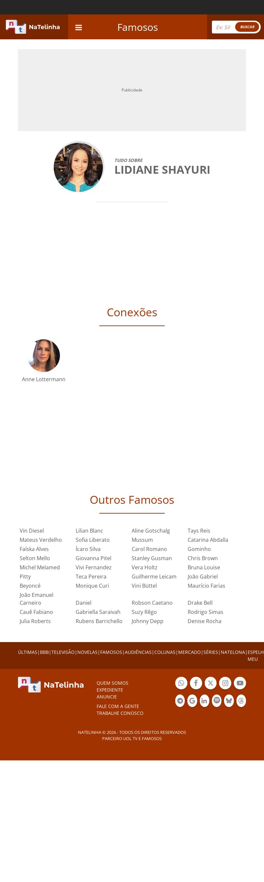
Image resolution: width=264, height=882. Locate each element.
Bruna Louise (204, 567)
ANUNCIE (107, 697)
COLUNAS (165, 652)
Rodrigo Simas (205, 612)
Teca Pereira (91, 576)
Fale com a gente (118, 706)
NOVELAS (87, 652)
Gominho (199, 549)
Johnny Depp (147, 621)
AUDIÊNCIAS (138, 652)
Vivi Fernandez (94, 567)
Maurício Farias (206, 585)
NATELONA (233, 652)
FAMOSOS (111, 652)
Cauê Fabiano (36, 612)
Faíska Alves (34, 549)
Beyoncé (30, 585)
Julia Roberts (35, 621)
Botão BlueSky (229, 701)
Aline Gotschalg (151, 530)
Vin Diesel (32, 530)
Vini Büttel (144, 585)
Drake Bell (200, 602)
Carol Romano (149, 549)
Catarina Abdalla (208, 539)
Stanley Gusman (152, 558)
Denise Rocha (204, 621)
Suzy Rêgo (144, 612)
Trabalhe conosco (120, 713)
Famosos (137, 27)
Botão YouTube (240, 683)
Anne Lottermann (44, 379)
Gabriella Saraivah (98, 612)
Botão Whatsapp (181, 683)
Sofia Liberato (93, 539)
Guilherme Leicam (154, 576)
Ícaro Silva (88, 549)
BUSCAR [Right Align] (247, 26)
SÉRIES (210, 652)
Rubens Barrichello (99, 621)
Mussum (142, 539)
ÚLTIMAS (27, 652)
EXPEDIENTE (110, 690)
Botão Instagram (225, 683)
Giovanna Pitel (93, 558)
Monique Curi (92, 585)
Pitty (25, 576)
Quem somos (112, 683)
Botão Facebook (196, 683)
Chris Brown (203, 558)
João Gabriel (203, 576)
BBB (44, 652)
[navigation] (78, 26)
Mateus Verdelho (41, 539)
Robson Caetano (152, 602)
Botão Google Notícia (192, 701)
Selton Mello (35, 558)
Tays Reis (199, 530)
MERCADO (189, 652)
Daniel (83, 602)
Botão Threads (241, 701)
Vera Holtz (145, 567)
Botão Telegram (180, 701)
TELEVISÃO (63, 652)
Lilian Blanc (89, 530)
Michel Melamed (40, 567)
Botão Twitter (211, 683)
